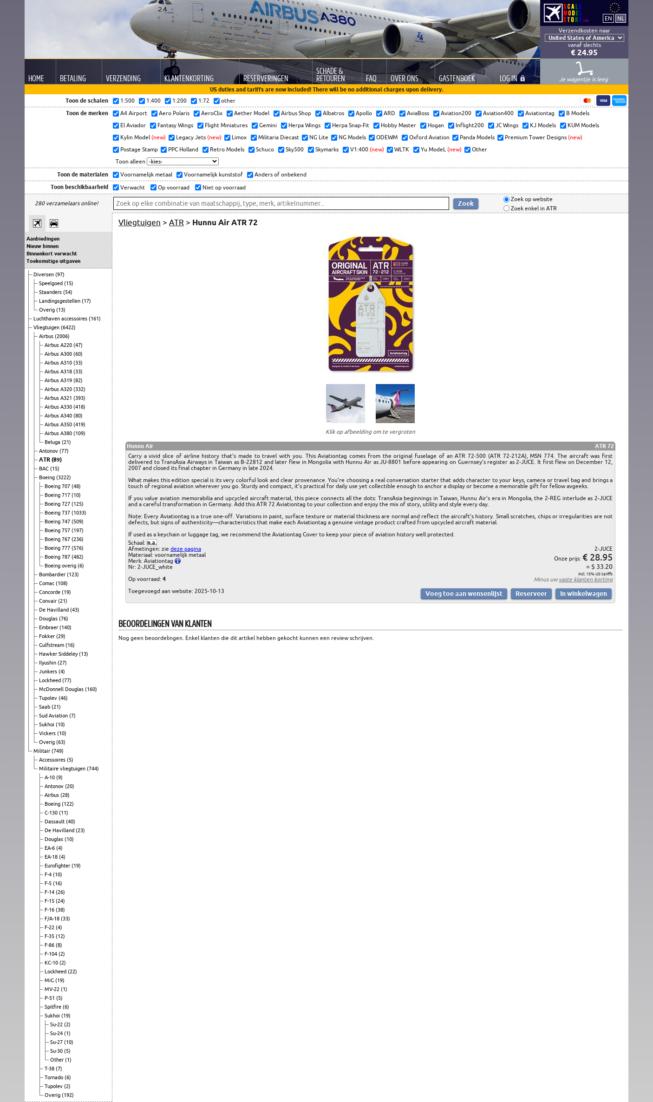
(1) (64, 989)
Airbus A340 (59, 415)
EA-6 (50, 848)
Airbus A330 (59, 407)
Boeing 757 (58, 530)
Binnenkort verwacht (51, 253)
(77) (64, 451)
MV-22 (53, 989)
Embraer (49, 627)
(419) (79, 424)
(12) (60, 936)
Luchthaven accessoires (61, 318)
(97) (60, 274)
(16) (70, 645)
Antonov (49, 451)
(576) (78, 548)
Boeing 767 (58, 539)
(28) (65, 795)
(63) (60, 742)
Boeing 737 (58, 512)
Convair (48, 601)
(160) (91, 689)
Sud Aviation (54, 715)
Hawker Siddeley (59, 654)
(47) (78, 345)
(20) (69, 786)
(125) (78, 504)
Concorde (50, 592)
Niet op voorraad (223, 187)
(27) (62, 662)
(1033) (79, 512)
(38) (60, 910)
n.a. (152, 543)
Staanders (51, 292)
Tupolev (49, 698)
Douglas (49, 618)
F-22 (50, 927)
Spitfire (54, 1007)
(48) (76, 486)
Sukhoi (47, 724)
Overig (47, 310)
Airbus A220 (59, 345)
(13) (60, 310)
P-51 (50, 998)
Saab (45, 707)
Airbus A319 (59, 380)
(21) (66, 442)
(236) (78, 539)
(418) (79, 407)
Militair (42, 751)
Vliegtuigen (47, 327)
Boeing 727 (58, 504)
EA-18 (52, 857)
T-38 (50, 1068)
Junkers (49, 671)
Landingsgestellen (60, 301)
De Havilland (54, 610)
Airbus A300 (59, 354)
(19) (66, 592)
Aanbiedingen (42, 238)
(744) (93, 768)
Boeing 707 (58, 486)
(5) (70, 760)
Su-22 (57, 1024)
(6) (81, 565)
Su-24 (57, 1033)
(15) (68, 283)
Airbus (47, 336)
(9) (59, 777)
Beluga (53, 442)
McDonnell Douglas (62, 689)
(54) (67, 292)
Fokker (47, 636)
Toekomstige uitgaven (53, 261)
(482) (78, 557)
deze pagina (185, 549)
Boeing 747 (58, 521)
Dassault (55, 821)
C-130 (52, 812)
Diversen (44, 274)
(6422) (68, 327)
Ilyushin (48, 662)
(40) (70, 821)
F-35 (50, 936)
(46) (63, 698)
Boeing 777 (58, 548)
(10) (76, 495)
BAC (44, 468)
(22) (72, 971)
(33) (78, 362)
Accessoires (53, 760)
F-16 (50, 910)
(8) (59, 945)
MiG (50, 980)
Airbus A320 (59, 389)
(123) (73, 574)
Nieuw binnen (42, 246)
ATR (45, 459)
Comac (47, 583)
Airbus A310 (59, 362)
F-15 (50, 901)
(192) (68, 1095)
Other (57, 1060)
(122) (68, 804)
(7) (72, 715)
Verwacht (132, 187)
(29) (60, 636)
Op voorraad (173, 187)
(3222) (63, 477)
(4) (62, 671)
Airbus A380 (59, 433)
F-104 (52, 954)
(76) (63, 618)
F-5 (49, 883)
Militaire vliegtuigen (63, 768)
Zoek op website (531, 199)
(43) (74, 610)
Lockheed (50, 680)
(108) (62, 583)
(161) (95, 318)
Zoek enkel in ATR (533, 208)
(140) (65, 627)
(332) (79, 389)
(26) (60, 892)
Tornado (55, 1077)
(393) (79, 398)
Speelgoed (51, 283)
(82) (78, 380)
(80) (78, 415)
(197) (78, 530)
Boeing (47, 477)
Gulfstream (52, 645)
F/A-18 (53, 918)
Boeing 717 (58, 495)
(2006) (62, 336)
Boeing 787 (58, 557)
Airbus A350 (59, 424)
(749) (58, 751)
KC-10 (52, 962)
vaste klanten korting (586, 579)
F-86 (50, 945)
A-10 (50, 777)
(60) (78, 354)
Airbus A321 (59, 398)
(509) (78, 521)
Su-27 (57, 1042)
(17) (86, 301)
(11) (63, 812)
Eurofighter (58, 865)
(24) (60, 901)
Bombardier (53, 574)
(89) (57, 459)
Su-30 (57, 1051)
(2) (62, 954)
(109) (79, 433)
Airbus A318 (59, 371)
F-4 (49, 874)
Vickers (48, 733)
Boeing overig (61, 565)
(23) (80, 830)
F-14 (50, 892)
